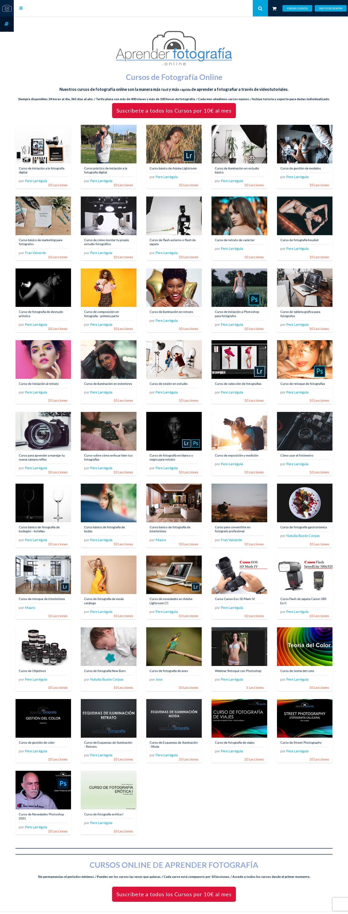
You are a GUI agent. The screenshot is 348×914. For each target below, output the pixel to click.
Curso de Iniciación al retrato (53, 379)
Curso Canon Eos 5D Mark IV (240, 589)
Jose (167, 668)
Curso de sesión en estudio (177, 379)
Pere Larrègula (50, 183)
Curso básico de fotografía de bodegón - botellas (53, 521)
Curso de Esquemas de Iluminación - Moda (174, 731)
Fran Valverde (49, 252)
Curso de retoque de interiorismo (56, 589)
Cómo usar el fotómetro (299, 449)
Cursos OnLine (7, 24)
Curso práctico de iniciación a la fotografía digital (116, 172)
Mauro (169, 532)
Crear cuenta (297, 8)
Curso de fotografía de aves (177, 659)
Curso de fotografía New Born (116, 659)
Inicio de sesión (330, 8)
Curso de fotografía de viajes (240, 729)
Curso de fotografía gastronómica (296, 521)
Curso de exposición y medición (242, 449)
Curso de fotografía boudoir (302, 240)
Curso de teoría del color (300, 659)
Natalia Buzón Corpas (305, 532)
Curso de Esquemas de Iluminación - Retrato (111, 731)
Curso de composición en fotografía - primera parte (112, 312)
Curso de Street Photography (303, 729)
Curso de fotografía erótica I (114, 799)
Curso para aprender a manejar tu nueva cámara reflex (56, 451)
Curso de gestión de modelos (303, 170)
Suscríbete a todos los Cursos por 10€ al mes (180, 114)
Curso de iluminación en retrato (179, 310)
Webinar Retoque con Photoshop (235, 661)
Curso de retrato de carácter (240, 240)
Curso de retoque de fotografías (305, 379)
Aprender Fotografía (124, 905)
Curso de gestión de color (50, 729)
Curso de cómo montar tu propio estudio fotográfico (117, 242)
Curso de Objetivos (46, 659)
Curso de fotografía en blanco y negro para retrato (179, 451)
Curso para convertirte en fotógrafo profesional (238, 521)
